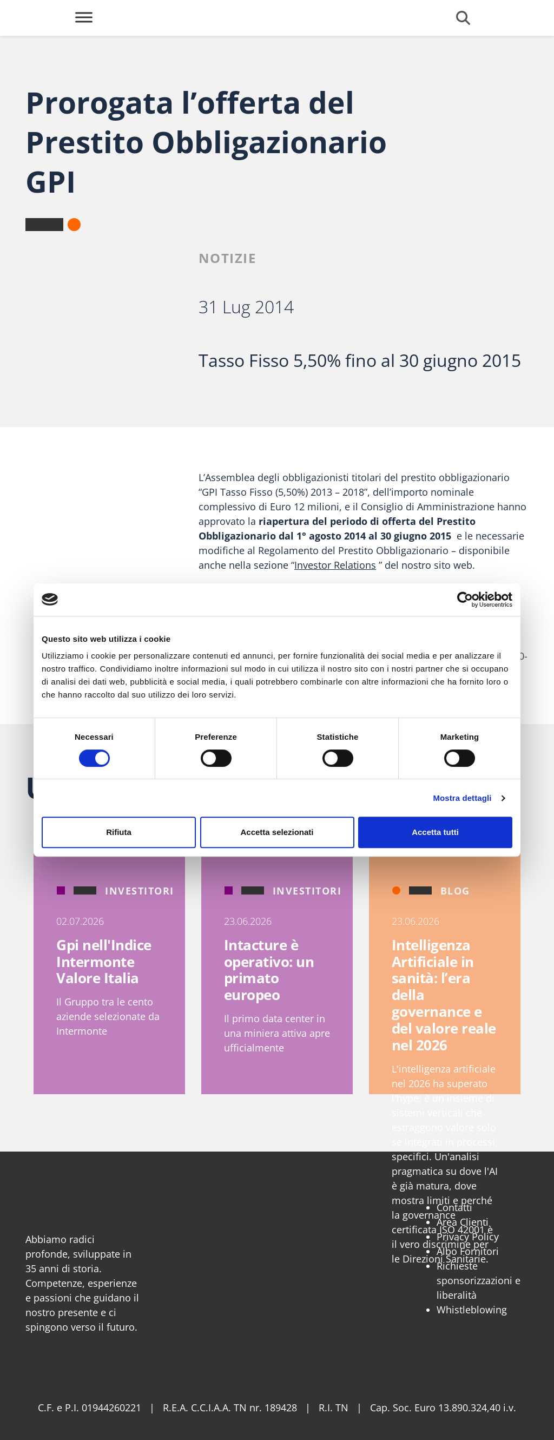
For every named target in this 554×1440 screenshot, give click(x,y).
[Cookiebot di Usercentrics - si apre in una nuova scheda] (465, 599)
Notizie (227, 258)
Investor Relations (335, 564)
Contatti (454, 1207)
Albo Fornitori (468, 1251)
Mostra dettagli (462, 798)
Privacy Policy (468, 1236)
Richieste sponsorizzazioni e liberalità (478, 1280)
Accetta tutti (435, 832)
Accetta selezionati (276, 832)
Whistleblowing (472, 1309)
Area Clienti (463, 1221)
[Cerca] (463, 18)
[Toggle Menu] (84, 17)
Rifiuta (118, 832)
